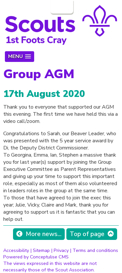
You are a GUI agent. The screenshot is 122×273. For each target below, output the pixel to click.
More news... (43, 234)
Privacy (61, 250)
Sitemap (41, 250)
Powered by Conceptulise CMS (36, 257)
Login (61, 7)
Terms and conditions (95, 250)
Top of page (87, 234)
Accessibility (16, 250)
